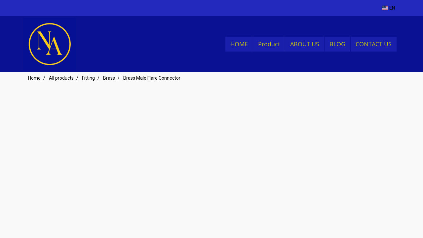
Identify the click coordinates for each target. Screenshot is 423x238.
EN (388, 8)
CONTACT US (374, 44)
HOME (239, 44)
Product (269, 44)
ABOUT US (304, 44)
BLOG (337, 44)
